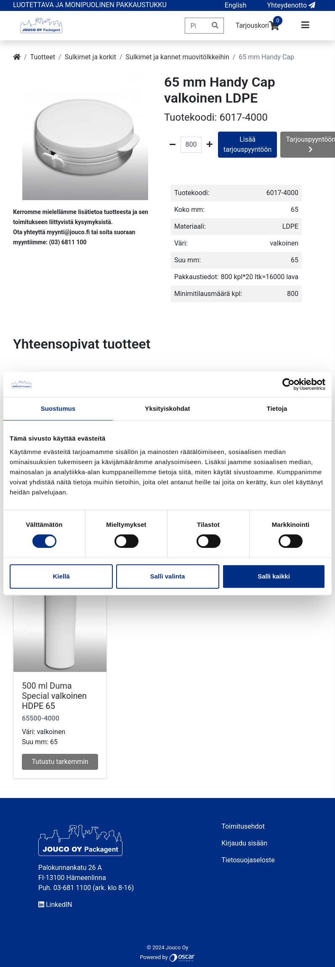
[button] (235, 5)
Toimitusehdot (243, 826)
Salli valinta (167, 576)
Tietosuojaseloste (248, 860)
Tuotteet (42, 57)
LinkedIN (55, 905)
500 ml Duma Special (47, 691)
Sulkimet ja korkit (90, 57)
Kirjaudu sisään (244, 843)
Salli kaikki (274, 576)
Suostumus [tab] (58, 408)
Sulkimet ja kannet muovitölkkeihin (177, 57)
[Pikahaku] (196, 26)
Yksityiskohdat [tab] (167, 408)
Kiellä (61, 576)
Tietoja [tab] (277, 408)
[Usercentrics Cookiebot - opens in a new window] (288, 384)
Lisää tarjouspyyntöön (247, 144)
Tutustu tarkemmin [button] (60, 762)
